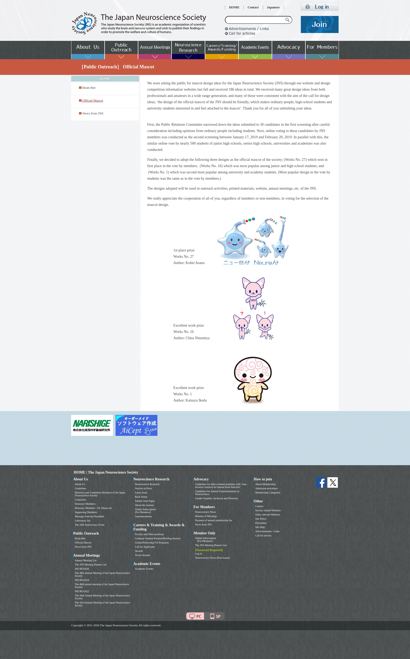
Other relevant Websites (267, 514)
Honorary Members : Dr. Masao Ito (93, 508)
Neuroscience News (205, 511)
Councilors (80, 499)
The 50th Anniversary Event (89, 524)
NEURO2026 (82, 568)
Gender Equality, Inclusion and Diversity (216, 498)
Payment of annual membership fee (213, 520)
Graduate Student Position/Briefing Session (157, 538)
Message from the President (89, 516)
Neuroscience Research (147, 484)
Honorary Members (85, 503)
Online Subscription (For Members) (145, 511)
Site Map (260, 527)
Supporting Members (86, 512)
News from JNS (92, 113)
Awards (139, 551)
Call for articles (263, 535)
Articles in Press (143, 488)
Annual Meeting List (85, 560)
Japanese (273, 7)
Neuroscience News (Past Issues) (212, 557)
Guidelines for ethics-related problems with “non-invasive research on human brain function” (221, 485)
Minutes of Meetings (206, 516)
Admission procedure (266, 488)
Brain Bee (89, 88)
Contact (253, 7)
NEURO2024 (82, 580)
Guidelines (80, 488)
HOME (234, 7)
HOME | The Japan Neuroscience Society (106, 472)
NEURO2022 (82, 591)
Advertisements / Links (267, 531)
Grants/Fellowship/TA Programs (152, 542)
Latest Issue (141, 492)
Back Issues (141, 496)
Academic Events (144, 568)
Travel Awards (142, 555)
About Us (80, 484)
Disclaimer (261, 522)
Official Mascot (83, 542)
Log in (198, 553)
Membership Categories (267, 492)
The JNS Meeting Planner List (91, 564)
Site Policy (261, 518)
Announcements (143, 516)
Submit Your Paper (145, 500)
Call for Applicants (145, 546)
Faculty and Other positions (149, 534)
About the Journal (144, 505)
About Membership (265, 484)
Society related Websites (268, 510)
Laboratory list (82, 520)
